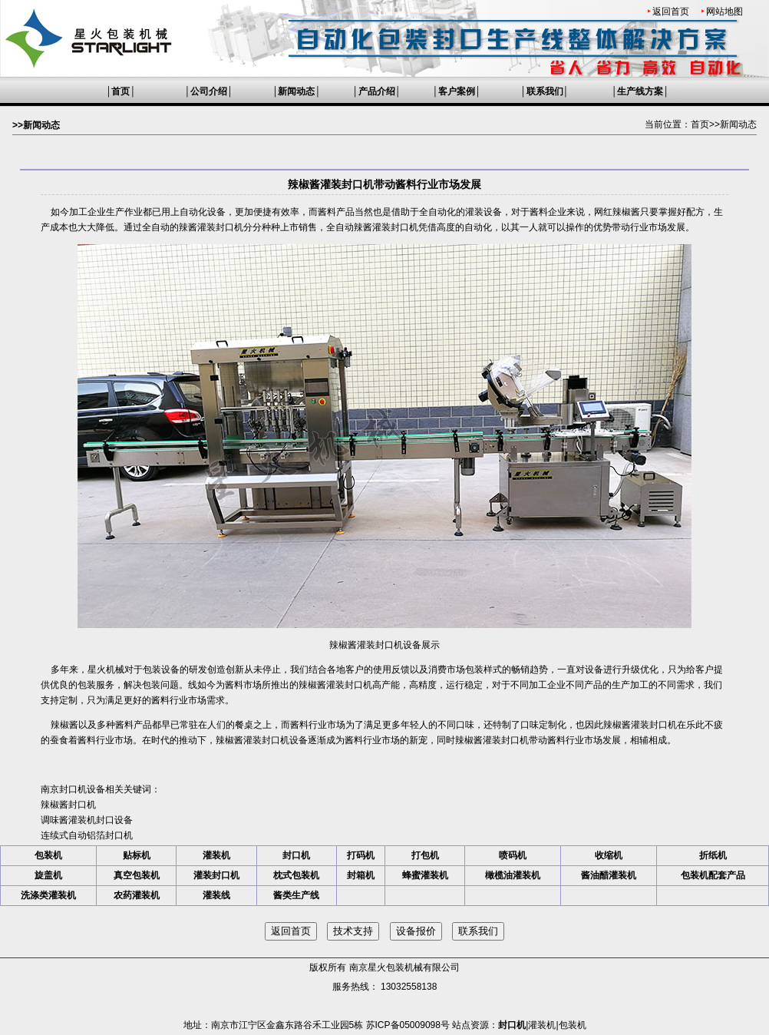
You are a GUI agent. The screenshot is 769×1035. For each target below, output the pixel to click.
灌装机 (216, 855)
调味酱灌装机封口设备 (87, 820)
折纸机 (713, 855)
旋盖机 (48, 875)
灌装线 (216, 895)
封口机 (296, 855)
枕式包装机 (296, 875)
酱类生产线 (296, 895)
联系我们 (544, 91)
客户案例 (456, 91)
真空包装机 (137, 875)
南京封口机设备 (73, 789)
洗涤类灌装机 (48, 895)
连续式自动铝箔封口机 (87, 835)
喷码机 (512, 855)
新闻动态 (296, 91)
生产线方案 (640, 91)
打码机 (361, 855)
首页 (120, 91)
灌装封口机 (216, 875)
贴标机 (136, 855)
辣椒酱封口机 (68, 804)
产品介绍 (376, 91)
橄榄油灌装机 (512, 875)
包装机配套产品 (713, 875)
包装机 (48, 855)
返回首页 (670, 11)
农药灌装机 (137, 895)
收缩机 (608, 855)
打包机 (425, 855)
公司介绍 (208, 91)
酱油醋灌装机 (608, 875)
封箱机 (361, 875)
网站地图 (724, 11)
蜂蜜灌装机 (425, 875)
